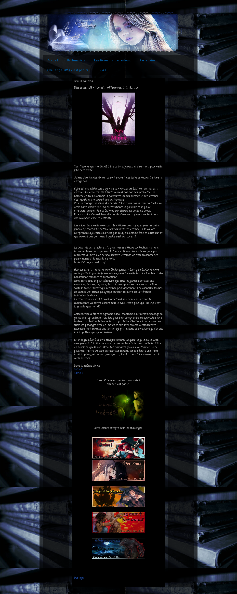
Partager (79, 578)
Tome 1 (78, 370)
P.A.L (103, 70)
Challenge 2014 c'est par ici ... (69, 70)
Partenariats (76, 60)
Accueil (52, 60)
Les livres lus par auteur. (112, 60)
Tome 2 (79, 373)
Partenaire (147, 60)
